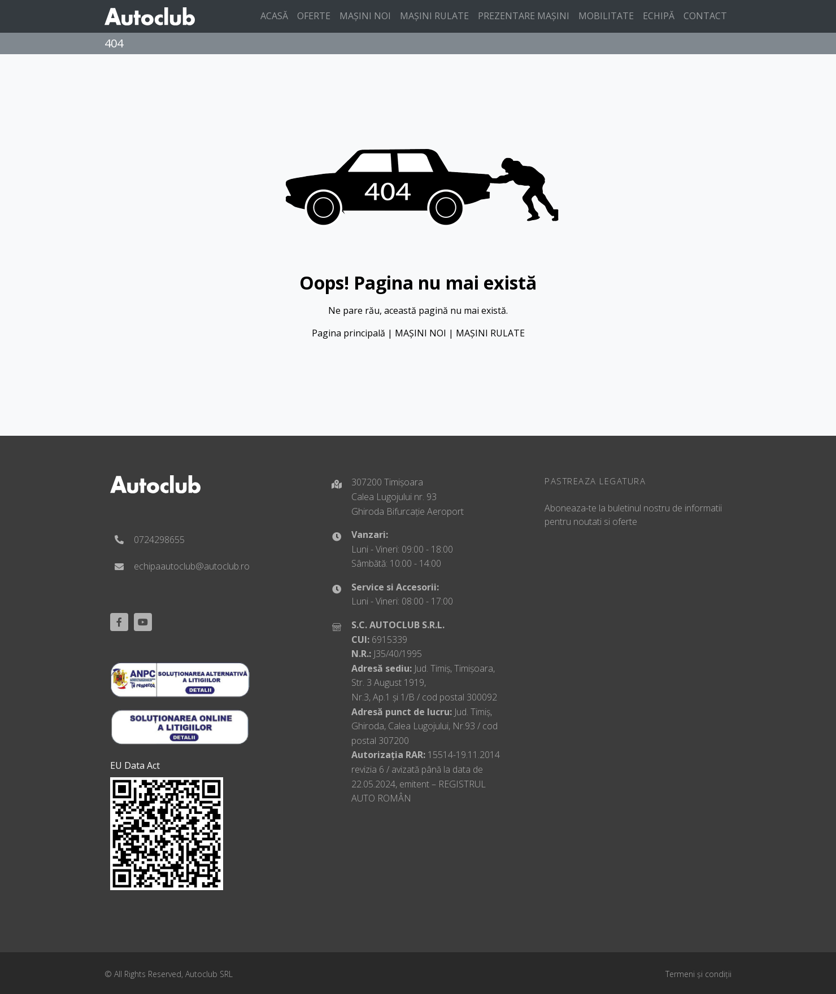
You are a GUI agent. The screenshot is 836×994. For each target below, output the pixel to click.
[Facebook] (119, 622)
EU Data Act (135, 765)
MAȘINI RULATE (490, 333)
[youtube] (143, 622)
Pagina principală (348, 333)
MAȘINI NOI (420, 333)
